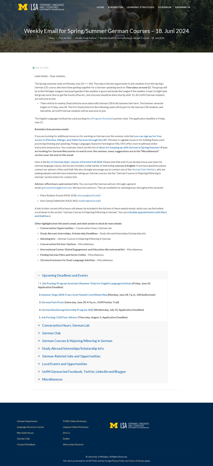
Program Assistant (102, 118)
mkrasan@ (88, 195)
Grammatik (182, 7)
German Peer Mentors (144, 169)
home (52, 38)
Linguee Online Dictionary (75, 427)
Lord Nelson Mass (98, 294)
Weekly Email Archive (85, 38)
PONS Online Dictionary (75, 421)
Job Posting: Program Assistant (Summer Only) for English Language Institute (87, 283)
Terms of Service (136, 461)
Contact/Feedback (26, 444)
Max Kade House (25, 432)
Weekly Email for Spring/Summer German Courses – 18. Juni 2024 (132, 38)
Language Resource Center (30, 427)
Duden (66, 438)
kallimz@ (89, 200)
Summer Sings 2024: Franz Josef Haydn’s (65, 294)
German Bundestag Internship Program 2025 (67, 309)
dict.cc (66, 432)
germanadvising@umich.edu (57, 187)
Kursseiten (115, 7)
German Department (27, 421)
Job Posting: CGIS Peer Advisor (59, 317)
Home (100, 7)
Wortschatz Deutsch (73, 444)
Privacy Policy (118, 461)
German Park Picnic (52, 302)
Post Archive (65, 38)
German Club (23, 438)
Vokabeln (164, 7)
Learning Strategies (140, 7)
